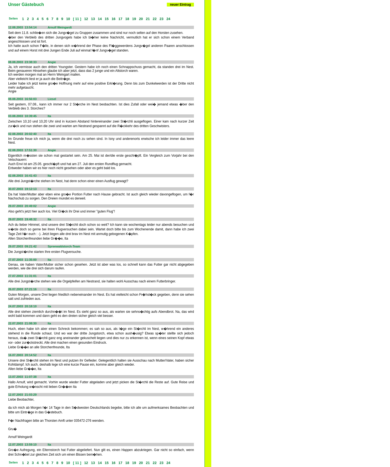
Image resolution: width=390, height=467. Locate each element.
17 (120, 19)
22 (155, 19)
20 (141, 19)
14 (100, 19)
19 (134, 19)
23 (161, 19)
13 (93, 19)
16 (113, 19)
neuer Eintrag (180, 5)
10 (68, 19)
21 (148, 19)
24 (168, 19)
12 (86, 19)
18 (127, 19)
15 (107, 19)
